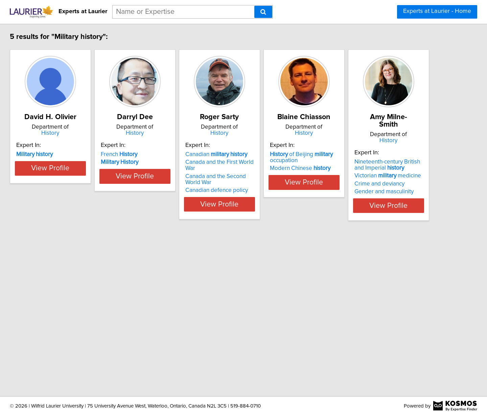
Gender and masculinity (76, 351)
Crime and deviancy (72, 344)
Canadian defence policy (281, 184)
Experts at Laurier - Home (437, 11)
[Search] (263, 12)
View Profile (90, 198)
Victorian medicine (80, 335)
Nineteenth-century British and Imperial (85, 325)
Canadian (281, 154)
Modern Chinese (381, 168)
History (90, 133)
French (166, 154)
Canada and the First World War (289, 162)
